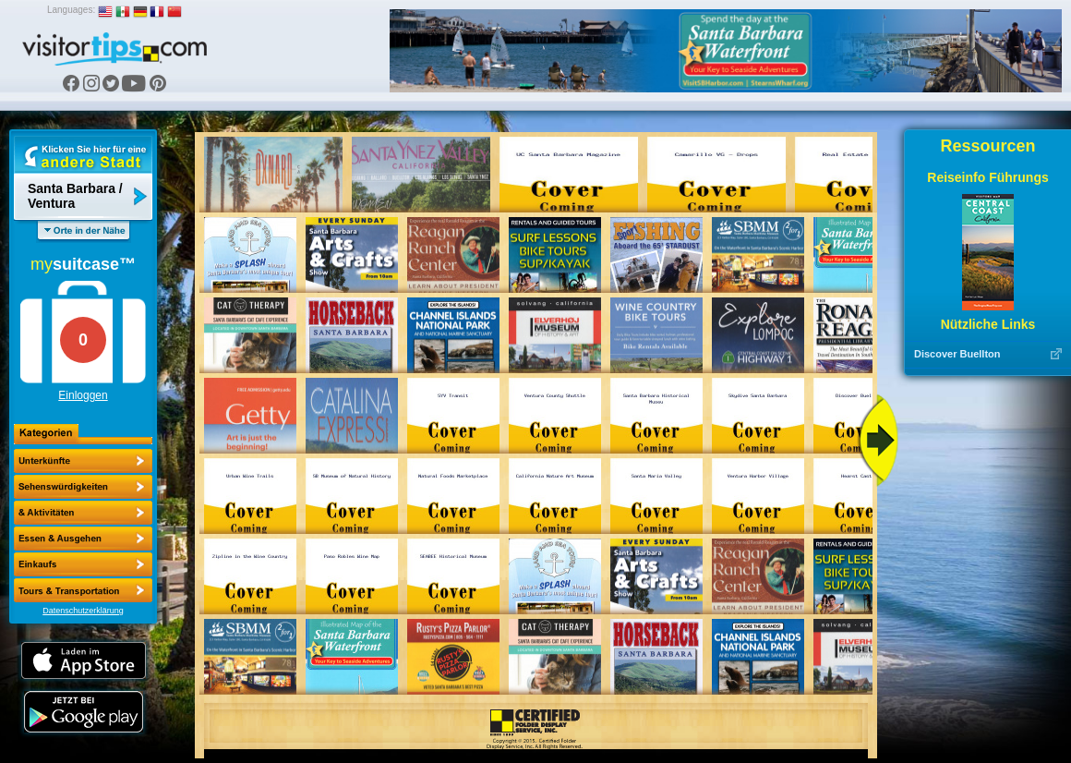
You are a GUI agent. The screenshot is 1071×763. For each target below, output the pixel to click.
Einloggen (82, 395)
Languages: (71, 10)
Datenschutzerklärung (83, 610)
